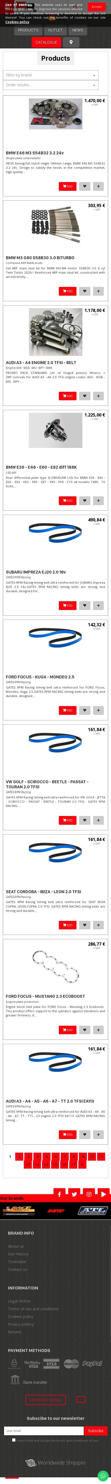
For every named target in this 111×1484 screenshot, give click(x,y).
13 (37, 1164)
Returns (15, 1331)
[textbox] (50, 75)
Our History (18, 1253)
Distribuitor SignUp (45, 1400)
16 (64, 1164)
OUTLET (55, 29)
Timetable (17, 1261)
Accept (97, 7)
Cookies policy (20, 1316)
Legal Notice (19, 1301)
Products (28, 29)
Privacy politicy (21, 1324)
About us (16, 1246)
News (77, 29)
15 (55, 1164)
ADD (67, 186)
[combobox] (50, 75)
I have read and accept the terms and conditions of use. (57, 1440)
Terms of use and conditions (33, 1308)
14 (46, 1164)
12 (28, 1164)
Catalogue (46, 42)
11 (101, 1156)
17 (73, 1164)
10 (92, 1156)
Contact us (17, 1269)
